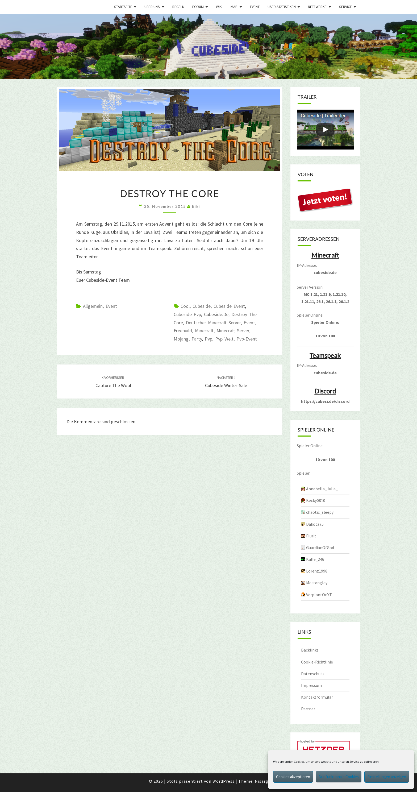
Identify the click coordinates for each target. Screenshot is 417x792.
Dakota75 (315, 524)
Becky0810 (315, 500)
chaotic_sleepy (319, 512)
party (196, 339)
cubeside (202, 306)
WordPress (223, 781)
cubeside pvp (187, 314)
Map (234, 6)
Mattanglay (316, 582)
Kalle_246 (315, 559)
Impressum (311, 685)
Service (345, 6)
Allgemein (93, 306)
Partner (308, 708)
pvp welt (224, 339)
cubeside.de (216, 314)
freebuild (183, 330)
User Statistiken (282, 6)
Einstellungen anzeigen (386, 776)
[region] (208, 46)
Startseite (123, 6)
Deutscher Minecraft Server (213, 323)
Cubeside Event (229, 306)
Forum (198, 6)
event (249, 323)
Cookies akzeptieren (293, 776)
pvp (208, 339)
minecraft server (232, 330)
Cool (185, 306)
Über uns (152, 6)
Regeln (178, 6)
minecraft (204, 330)
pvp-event (246, 339)
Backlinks (310, 650)
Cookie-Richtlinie (317, 662)
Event (255, 6)
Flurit (311, 535)
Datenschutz (312, 673)
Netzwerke (317, 6)
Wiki (219, 6)
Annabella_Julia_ (322, 488)
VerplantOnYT (319, 594)
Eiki (196, 206)
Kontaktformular (317, 697)
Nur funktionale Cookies (339, 776)
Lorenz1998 (316, 571)
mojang (181, 339)
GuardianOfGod (320, 547)
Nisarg (261, 781)
